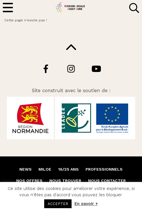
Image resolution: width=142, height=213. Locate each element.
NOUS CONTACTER (107, 180)
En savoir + (86, 203)
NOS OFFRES (29, 180)
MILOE (44, 169)
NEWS (25, 169)
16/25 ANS (68, 169)
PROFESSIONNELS (104, 169)
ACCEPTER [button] (58, 204)
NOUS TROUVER (65, 180)
